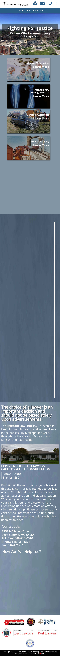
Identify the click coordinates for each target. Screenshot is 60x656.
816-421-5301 (12, 477)
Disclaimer (22, 651)
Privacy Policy (32, 651)
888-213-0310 (12, 474)
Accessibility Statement (48, 651)
